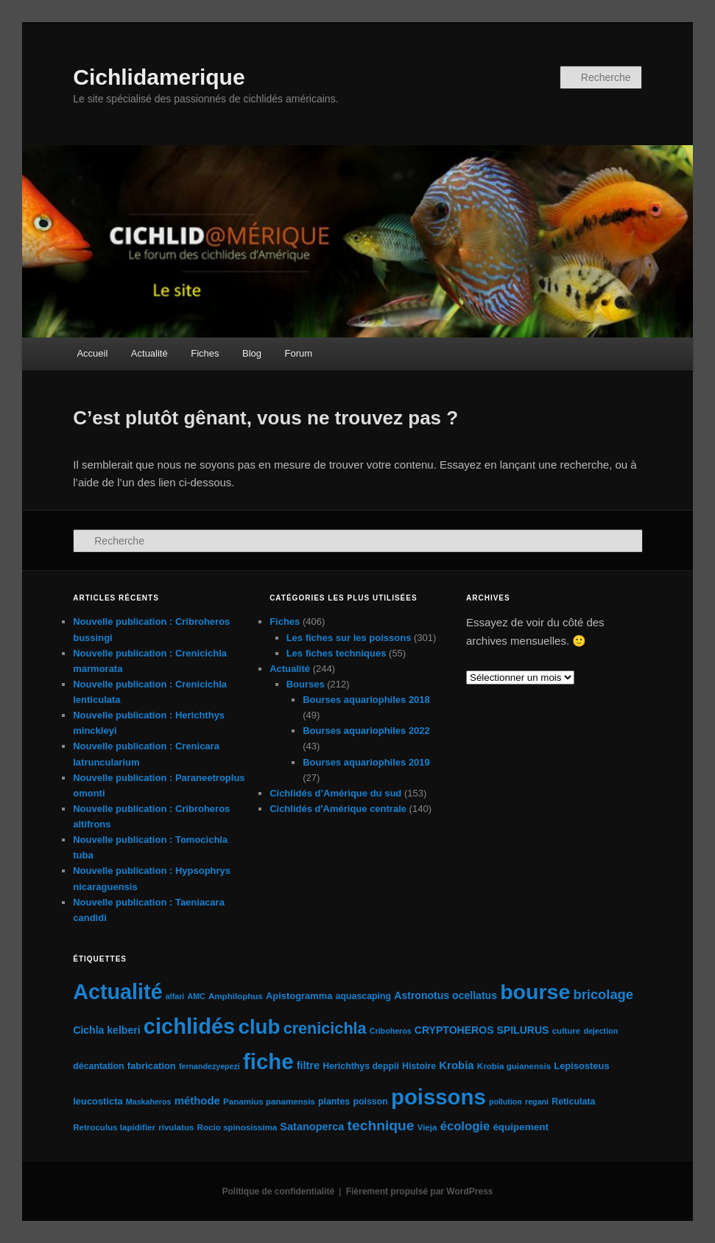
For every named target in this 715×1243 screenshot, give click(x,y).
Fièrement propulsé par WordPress (419, 1191)
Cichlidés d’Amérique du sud (335, 793)
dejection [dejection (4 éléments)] (600, 1030)
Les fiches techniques (336, 653)
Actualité (149, 353)
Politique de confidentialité (278, 1191)
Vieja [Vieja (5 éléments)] (427, 1127)
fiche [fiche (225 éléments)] (268, 1061)
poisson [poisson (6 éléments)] (370, 1101)
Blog (251, 353)
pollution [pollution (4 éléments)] (505, 1101)
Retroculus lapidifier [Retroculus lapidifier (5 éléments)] (114, 1127)
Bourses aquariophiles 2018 (366, 699)
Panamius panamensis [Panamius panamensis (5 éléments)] (269, 1101)
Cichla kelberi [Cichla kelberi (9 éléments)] (106, 1030)
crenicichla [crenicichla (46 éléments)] (325, 1028)
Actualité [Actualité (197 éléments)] (117, 992)
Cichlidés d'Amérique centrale (338, 808)
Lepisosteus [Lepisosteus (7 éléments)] (581, 1065)
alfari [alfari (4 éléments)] (175, 996)
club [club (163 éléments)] (259, 1026)
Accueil (92, 353)
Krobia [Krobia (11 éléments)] (456, 1065)
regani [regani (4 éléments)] (537, 1101)
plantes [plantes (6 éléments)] (334, 1101)
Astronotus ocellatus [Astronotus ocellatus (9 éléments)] (445, 995)
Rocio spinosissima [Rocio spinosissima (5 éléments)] (237, 1127)
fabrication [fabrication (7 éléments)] (151, 1065)
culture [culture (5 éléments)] (566, 1030)
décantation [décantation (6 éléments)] (98, 1066)
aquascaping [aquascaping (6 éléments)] (364, 996)
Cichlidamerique (158, 77)
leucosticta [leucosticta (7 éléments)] (97, 1101)
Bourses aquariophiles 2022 (366, 730)
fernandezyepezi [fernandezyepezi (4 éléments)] (209, 1066)
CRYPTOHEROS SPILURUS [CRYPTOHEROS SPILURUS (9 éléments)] (482, 1030)
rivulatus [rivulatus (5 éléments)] (176, 1127)
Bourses (305, 684)
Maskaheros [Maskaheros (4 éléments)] (149, 1101)
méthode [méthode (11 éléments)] (197, 1100)
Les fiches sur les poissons (349, 637)
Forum (299, 353)
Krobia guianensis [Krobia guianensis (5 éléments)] (514, 1066)
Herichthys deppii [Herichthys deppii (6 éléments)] (361, 1066)
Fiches (205, 353)
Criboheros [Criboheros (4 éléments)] (391, 1030)
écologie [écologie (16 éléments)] (465, 1126)
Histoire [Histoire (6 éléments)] (419, 1066)
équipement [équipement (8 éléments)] (521, 1126)
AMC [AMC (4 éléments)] (196, 996)
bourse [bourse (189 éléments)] (535, 992)
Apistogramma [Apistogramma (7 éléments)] (299, 995)
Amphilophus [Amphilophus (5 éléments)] (235, 996)
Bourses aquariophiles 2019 (366, 762)
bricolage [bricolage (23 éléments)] (603, 994)
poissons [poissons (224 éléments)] (438, 1097)
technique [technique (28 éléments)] (381, 1125)
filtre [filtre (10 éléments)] (308, 1065)
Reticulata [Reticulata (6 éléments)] (573, 1101)
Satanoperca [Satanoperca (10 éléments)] (312, 1126)
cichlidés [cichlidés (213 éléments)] (190, 1026)
